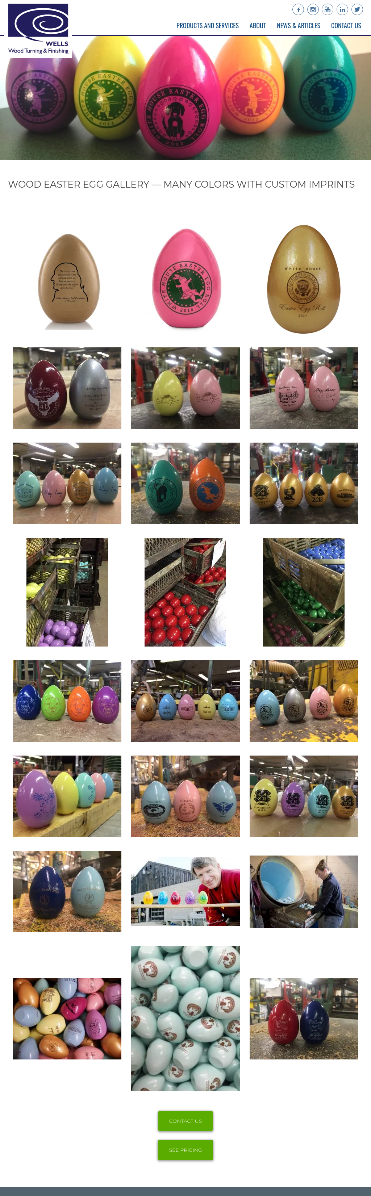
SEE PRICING (185, 1150)
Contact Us (346, 25)
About (258, 25)
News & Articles (298, 25)
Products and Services (207, 25)
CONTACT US (185, 1121)
